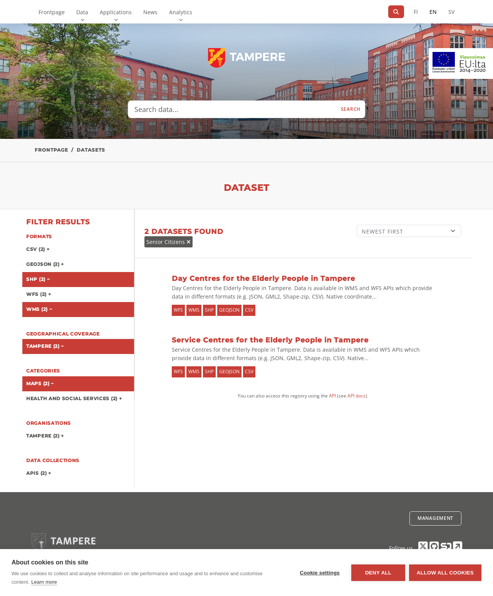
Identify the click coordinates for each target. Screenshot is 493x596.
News (150, 12)
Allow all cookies (445, 573)
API (332, 395)
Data (82, 12)
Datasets (91, 150)
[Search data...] (232, 109)
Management (435, 518)
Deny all (378, 573)
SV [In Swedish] (451, 11)
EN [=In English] (433, 11)
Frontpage (52, 12)
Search (351, 109)
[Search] (396, 11)
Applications (116, 12)
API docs (356, 395)
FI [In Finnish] (416, 11)
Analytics (180, 12)
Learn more (44, 582)
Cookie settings (320, 573)
